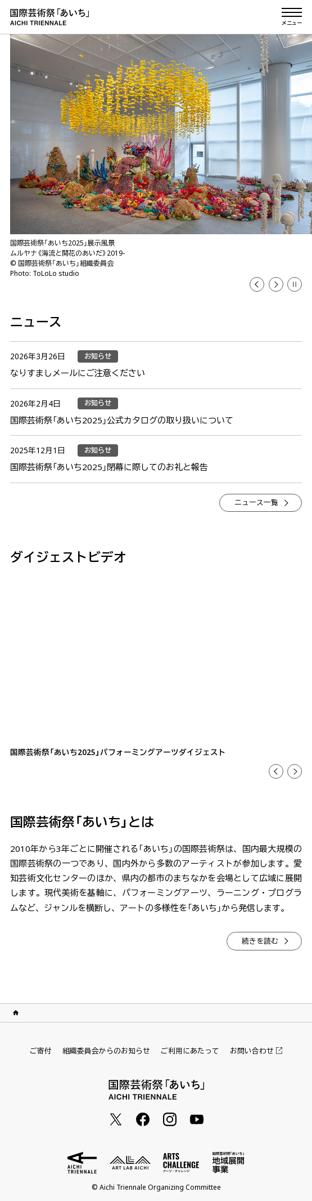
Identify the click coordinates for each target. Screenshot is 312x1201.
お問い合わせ (256, 1051)
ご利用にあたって (190, 1051)
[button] (294, 284)
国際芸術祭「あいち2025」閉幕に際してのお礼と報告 (109, 466)
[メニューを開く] (292, 16)
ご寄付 (41, 1051)
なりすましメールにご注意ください (77, 372)
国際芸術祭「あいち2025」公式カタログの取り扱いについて (121, 420)
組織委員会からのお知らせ (106, 1051)
